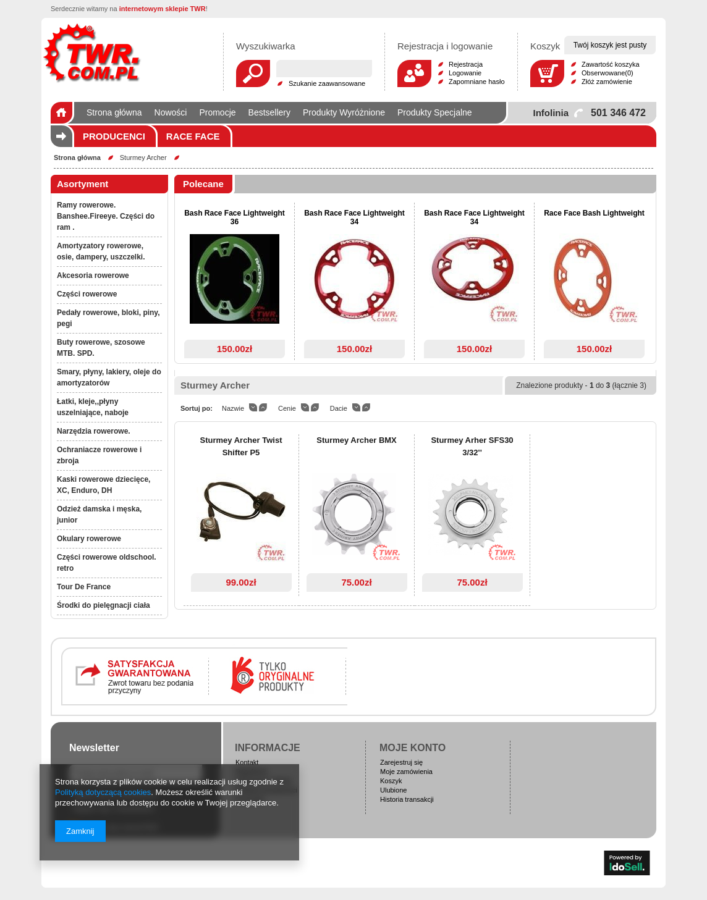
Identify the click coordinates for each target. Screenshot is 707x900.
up (263, 407)
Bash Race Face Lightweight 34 (354, 217)
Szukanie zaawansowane (327, 83)
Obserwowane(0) (607, 73)
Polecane (203, 184)
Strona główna (77, 157)
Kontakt (246, 762)
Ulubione (393, 790)
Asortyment (82, 184)
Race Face (193, 136)
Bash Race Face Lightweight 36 (234, 217)
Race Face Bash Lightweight (594, 213)
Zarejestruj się (401, 762)
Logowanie (465, 73)
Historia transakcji (407, 799)
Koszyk (391, 780)
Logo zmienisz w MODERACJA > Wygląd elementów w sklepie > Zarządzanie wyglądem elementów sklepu (91, 52)
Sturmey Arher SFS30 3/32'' (472, 446)
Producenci (114, 136)
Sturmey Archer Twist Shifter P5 (241, 446)
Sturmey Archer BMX (356, 440)
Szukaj (253, 73)
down (253, 407)
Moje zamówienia (406, 771)
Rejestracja (466, 64)
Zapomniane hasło (477, 81)
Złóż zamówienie (607, 81)
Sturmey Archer (143, 157)
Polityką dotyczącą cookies (103, 792)
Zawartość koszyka (611, 64)
